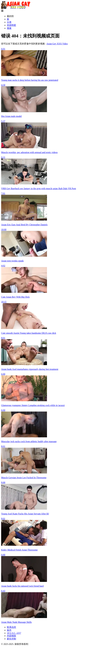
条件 (9, 630)
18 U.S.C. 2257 (14, 633)
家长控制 (11, 639)
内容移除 (11, 636)
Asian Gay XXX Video (57, 43)
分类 (9, 22)
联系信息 (11, 627)
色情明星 (11, 25)
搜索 (9, 28)
